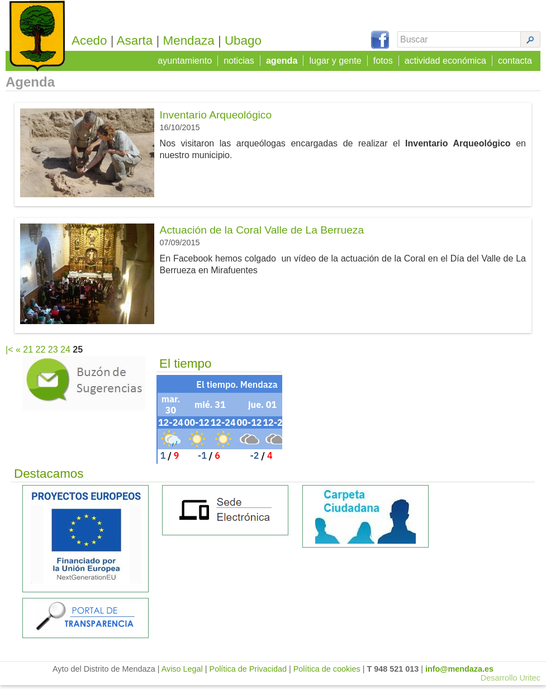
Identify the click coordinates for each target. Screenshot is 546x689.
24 (65, 354)
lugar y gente (337, 59)
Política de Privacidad (248, 672)
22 (41, 354)
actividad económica (446, 59)
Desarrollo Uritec (510, 681)
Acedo (93, 40)
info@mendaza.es (459, 672)
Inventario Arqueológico (216, 119)
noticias (241, 59)
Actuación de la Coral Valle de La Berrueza (262, 234)
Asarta (138, 40)
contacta (515, 59)
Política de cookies (326, 672)
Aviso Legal (182, 672)
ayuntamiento (187, 59)
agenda (283, 59)
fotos (384, 59)
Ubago (246, 40)
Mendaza (192, 40)
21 (28, 354)
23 (53, 354)
